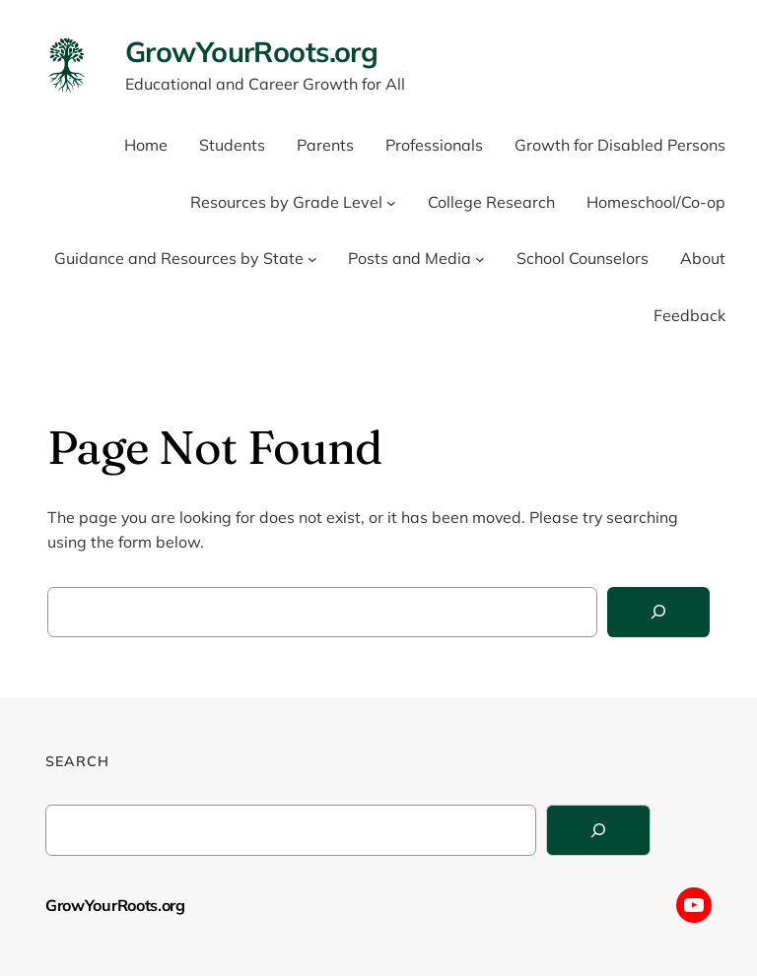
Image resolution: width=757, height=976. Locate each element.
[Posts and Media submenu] (480, 259)
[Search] (658, 612)
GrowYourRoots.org (251, 51)
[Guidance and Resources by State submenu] (312, 259)
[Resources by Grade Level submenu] (391, 203)
